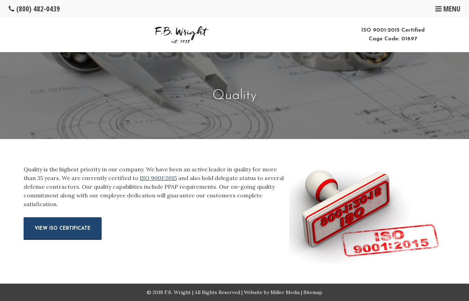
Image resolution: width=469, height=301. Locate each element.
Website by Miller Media (272, 292)
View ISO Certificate (63, 228)
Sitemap (313, 292)
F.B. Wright (177, 292)
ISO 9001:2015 (158, 177)
